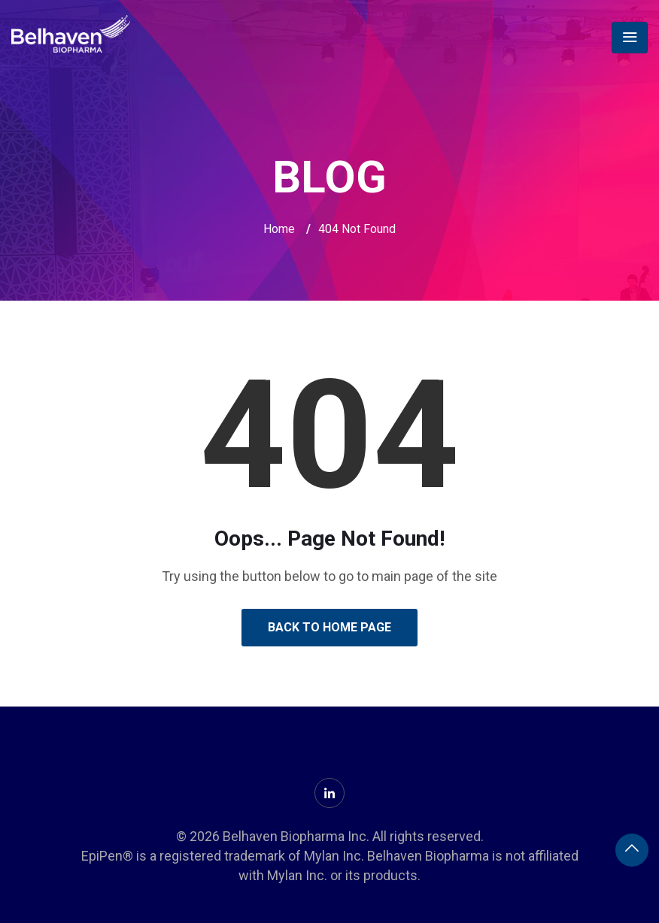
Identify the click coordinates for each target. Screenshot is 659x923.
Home (279, 229)
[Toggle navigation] (630, 37)
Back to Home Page (329, 627)
